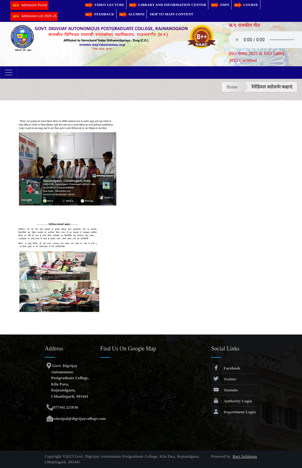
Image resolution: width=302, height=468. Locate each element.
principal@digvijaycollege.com (78, 418)
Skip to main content (172, 14)
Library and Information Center (167, 5)
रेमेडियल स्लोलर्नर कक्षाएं (271, 86)
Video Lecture (104, 5)
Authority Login (231, 401)
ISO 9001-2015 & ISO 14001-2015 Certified (257, 57)
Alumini (131, 14)
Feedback (99, 14)
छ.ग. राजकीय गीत (244, 25)
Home (232, 86)
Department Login (233, 412)
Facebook (225, 368)
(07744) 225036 (64, 407)
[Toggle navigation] (8, 72)
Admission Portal (29, 5)
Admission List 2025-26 (34, 16)
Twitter (223, 379)
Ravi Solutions (245, 456)
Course (245, 5)
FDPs (219, 5)
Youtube (224, 390)
